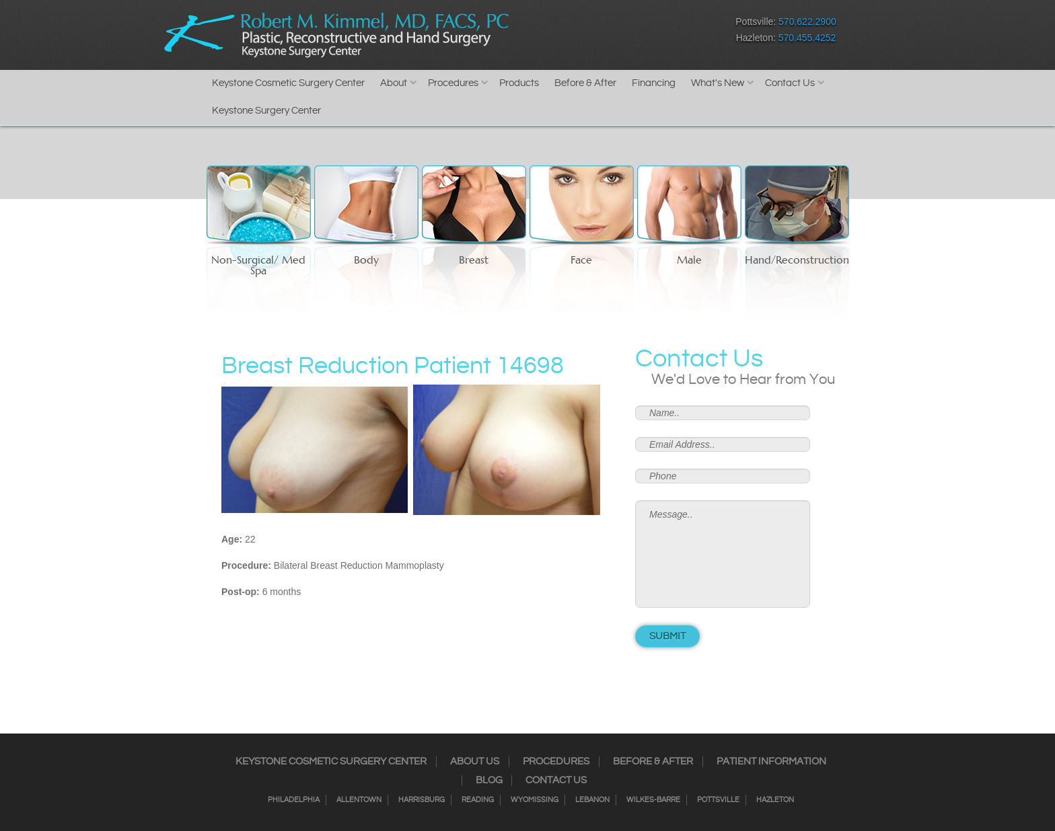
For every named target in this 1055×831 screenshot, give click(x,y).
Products (519, 83)
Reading (478, 800)
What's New (717, 83)
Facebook (544, 32)
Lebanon (592, 800)
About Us (474, 761)
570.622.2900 (807, 21)
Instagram (568, 32)
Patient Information (771, 761)
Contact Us (790, 83)
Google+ (638, 32)
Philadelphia (294, 800)
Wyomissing (534, 800)
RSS (615, 32)
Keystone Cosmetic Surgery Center (288, 83)
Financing (654, 83)
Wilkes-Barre (653, 800)
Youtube (662, 32)
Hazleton (775, 800)
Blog (489, 780)
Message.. (722, 554)
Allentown (358, 800)
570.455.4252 (807, 37)
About (393, 83)
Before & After (585, 83)
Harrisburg (421, 800)
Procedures (453, 83)
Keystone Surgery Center (266, 111)
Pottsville (718, 800)
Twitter (591, 32)
